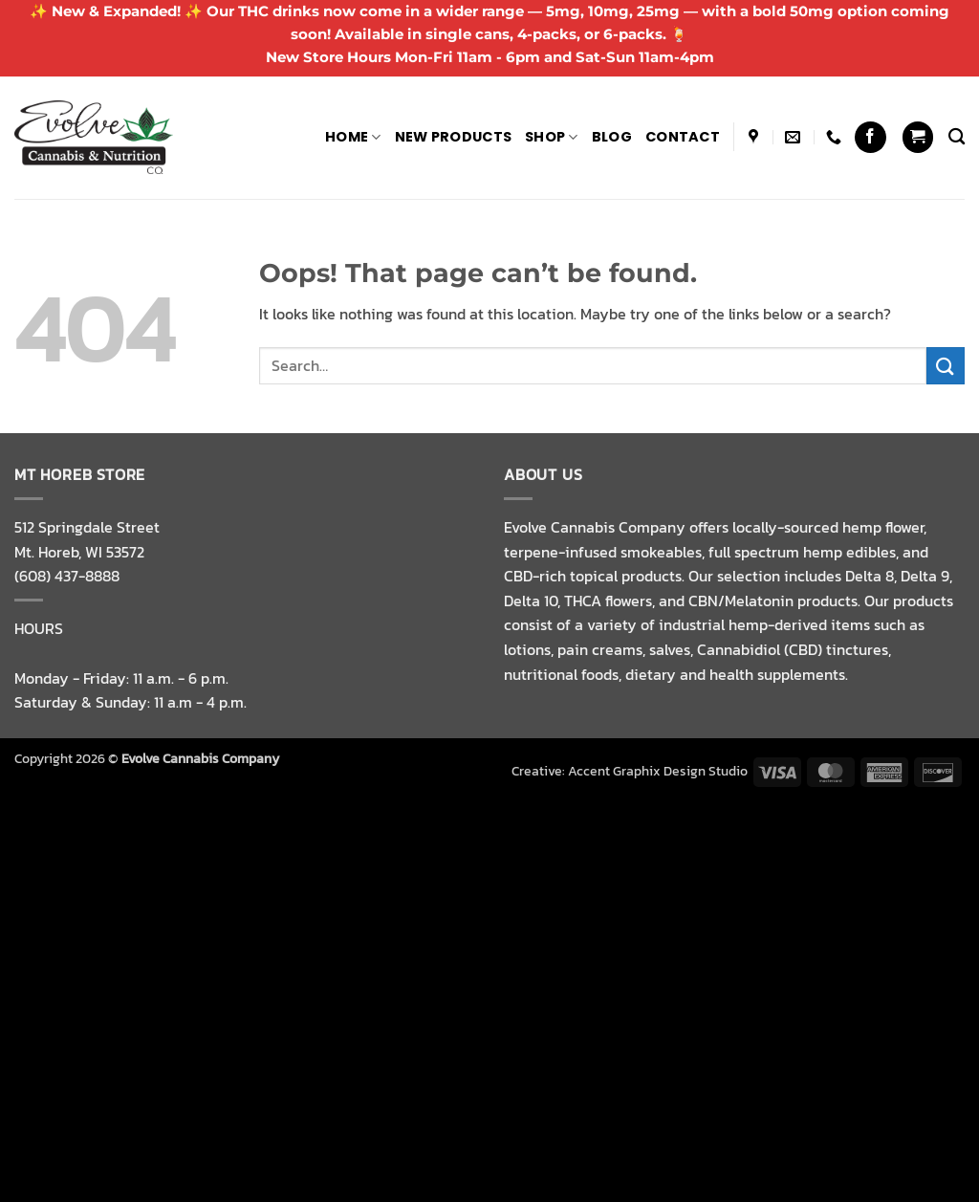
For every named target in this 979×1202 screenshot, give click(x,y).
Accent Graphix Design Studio (658, 770)
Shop (551, 136)
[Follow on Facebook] (870, 137)
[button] (918, 137)
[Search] (956, 137)
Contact (682, 136)
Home (353, 136)
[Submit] (945, 365)
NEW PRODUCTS (453, 136)
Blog (612, 136)
